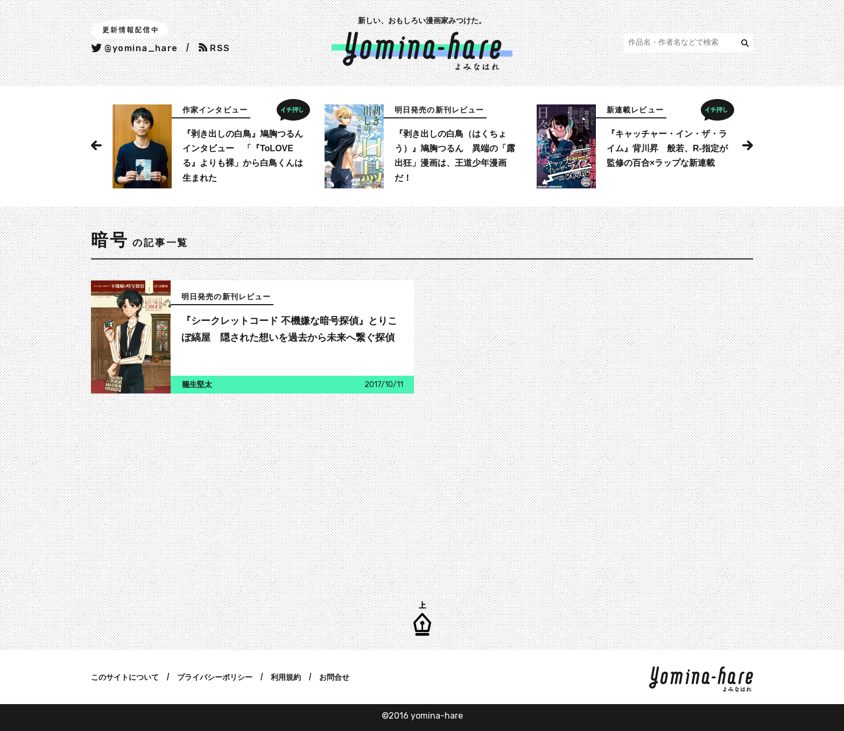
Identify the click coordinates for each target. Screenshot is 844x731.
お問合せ (334, 677)
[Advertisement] (249, 490)
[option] (210, 146)
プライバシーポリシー (214, 677)
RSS (214, 48)
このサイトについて (125, 677)
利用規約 (286, 677)
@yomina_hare (134, 48)
